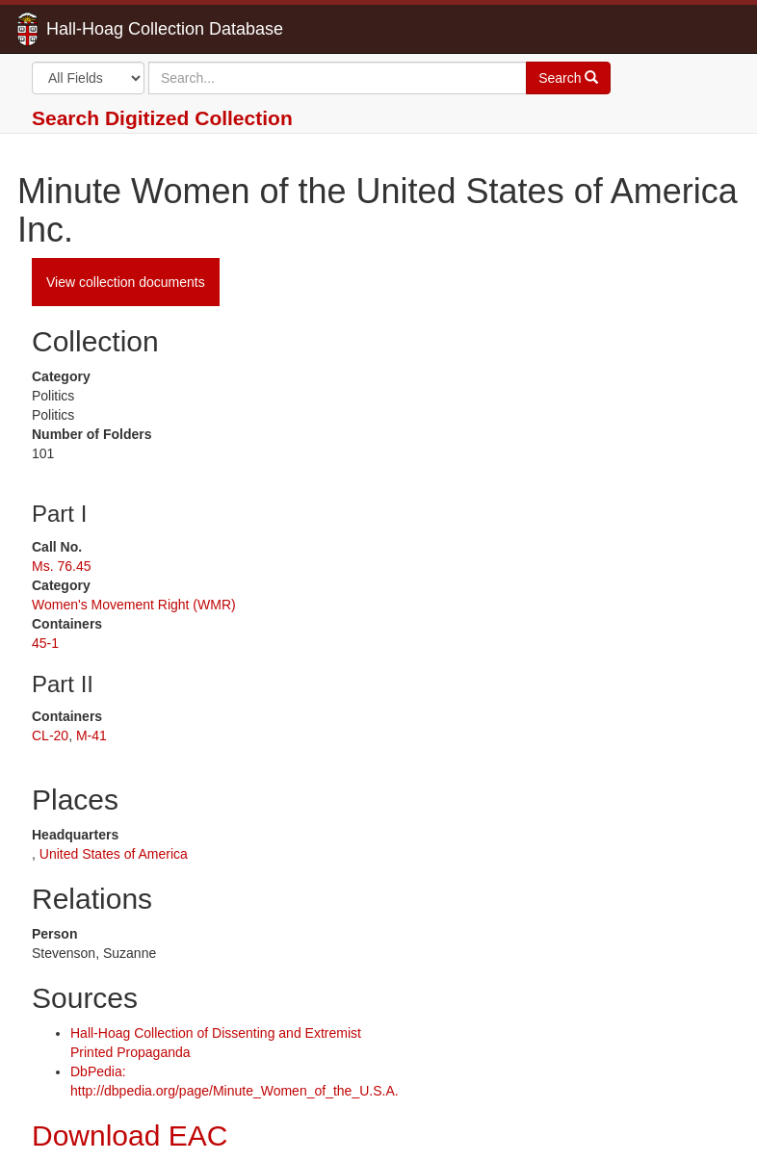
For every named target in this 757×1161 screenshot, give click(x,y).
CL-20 (50, 735)
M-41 (91, 735)
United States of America (113, 854)
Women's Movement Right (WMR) (134, 604)
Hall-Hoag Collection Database (104, 29)
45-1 (45, 643)
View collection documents (125, 282)
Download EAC (129, 1135)
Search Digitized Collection (162, 118)
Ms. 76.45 (61, 566)
